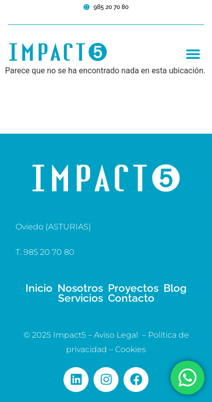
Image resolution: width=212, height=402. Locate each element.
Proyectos (133, 288)
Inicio (39, 288)
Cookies (130, 349)
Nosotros (80, 288)
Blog (175, 288)
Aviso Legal (116, 335)
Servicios (80, 298)
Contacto (131, 298)
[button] (193, 53)
